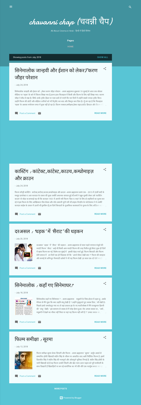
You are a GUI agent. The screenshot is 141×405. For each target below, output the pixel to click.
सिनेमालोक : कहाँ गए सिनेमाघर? (44, 285)
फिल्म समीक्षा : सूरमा (34, 339)
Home (70, 46)
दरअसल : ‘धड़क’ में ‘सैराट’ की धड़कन (49, 231)
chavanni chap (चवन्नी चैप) (70, 22)
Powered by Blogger (71, 398)
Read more (100, 113)
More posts (60, 389)
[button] (104, 69)
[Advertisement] (123, 95)
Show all (102, 57)
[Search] (130, 7)
